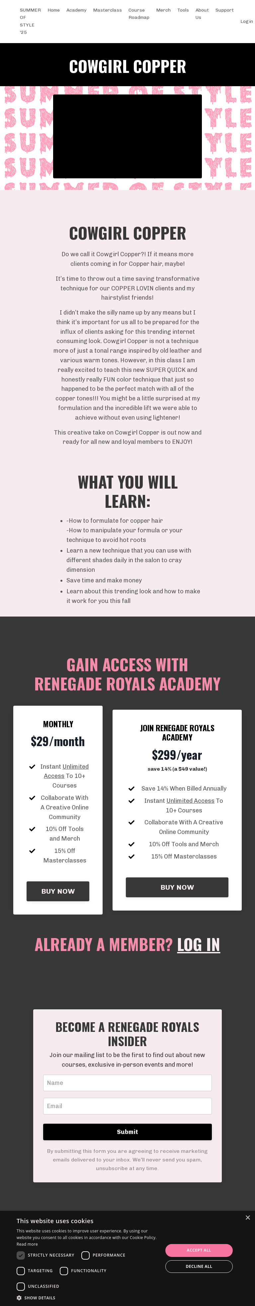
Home (53, 10)
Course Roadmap (138, 13)
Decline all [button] (199, 1266)
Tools (183, 10)
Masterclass (107, 10)
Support (224, 10)
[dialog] (127, 1258)
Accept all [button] (199, 1250)
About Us (202, 13)
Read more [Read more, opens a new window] (27, 1244)
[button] (88, 1297)
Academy (76, 10)
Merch (163, 10)
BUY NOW (58, 891)
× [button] (247, 1218)
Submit (127, 1132)
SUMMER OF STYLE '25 (30, 21)
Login (246, 21)
